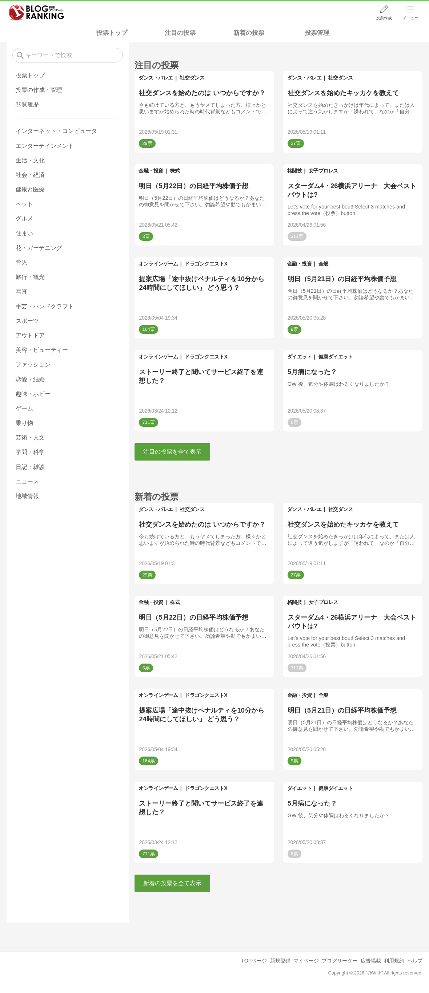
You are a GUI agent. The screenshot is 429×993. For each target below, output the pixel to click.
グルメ (24, 218)
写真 (21, 291)
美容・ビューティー (42, 350)
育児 (21, 262)
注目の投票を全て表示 (172, 452)
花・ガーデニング (39, 248)
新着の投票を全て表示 (172, 883)
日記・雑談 (30, 467)
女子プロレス (323, 171)
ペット (24, 204)
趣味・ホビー (33, 394)
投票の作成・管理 (39, 90)
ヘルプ (414, 961)
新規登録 (280, 961)
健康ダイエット (335, 357)
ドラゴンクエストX (206, 264)
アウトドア (30, 335)
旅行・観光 (30, 277)
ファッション (33, 364)
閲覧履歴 (27, 104)
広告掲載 (371, 961)
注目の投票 (180, 32)
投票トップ (111, 32)
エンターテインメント (45, 146)
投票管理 (317, 32)
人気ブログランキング (36, 12)
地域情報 (27, 496)
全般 (323, 264)
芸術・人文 (30, 437)
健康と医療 (30, 189)
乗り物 (24, 423)
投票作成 (384, 18)
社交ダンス (192, 78)
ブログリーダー (339, 961)
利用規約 (394, 961)
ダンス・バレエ (156, 78)
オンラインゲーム (158, 264)
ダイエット (299, 357)
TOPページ (254, 961)
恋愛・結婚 (30, 379)
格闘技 (294, 171)
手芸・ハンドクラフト (45, 306)
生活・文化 (30, 160)
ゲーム (24, 408)
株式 (175, 171)
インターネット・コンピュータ (56, 131)
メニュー (410, 18)
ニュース (27, 481)
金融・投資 (151, 171)
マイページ (306, 961)
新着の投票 (248, 32)
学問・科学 (30, 452)
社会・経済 (30, 175)
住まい (24, 233)
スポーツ (27, 321)
